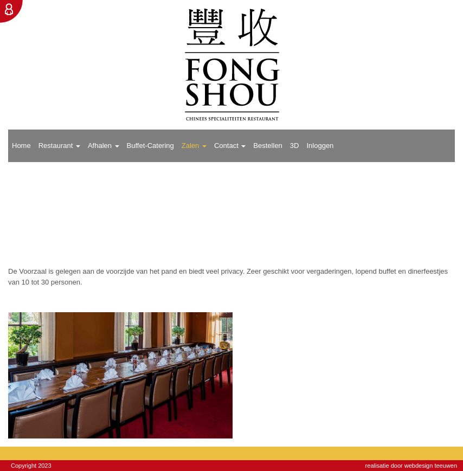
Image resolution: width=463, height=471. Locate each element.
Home (21, 145)
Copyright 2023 (31, 465)
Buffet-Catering (150, 145)
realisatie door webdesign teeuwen (411, 465)
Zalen (194, 145)
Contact (230, 145)
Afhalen (103, 145)
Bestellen (267, 145)
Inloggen (319, 145)
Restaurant (59, 145)
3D (294, 145)
